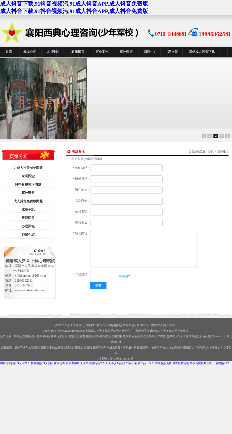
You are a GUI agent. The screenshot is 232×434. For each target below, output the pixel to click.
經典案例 (102, 52)
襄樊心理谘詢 (66, 347)
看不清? (124, 276)
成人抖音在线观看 (54, 363)
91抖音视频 (35, 363)
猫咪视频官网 (180, 363)
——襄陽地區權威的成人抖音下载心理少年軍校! (159, 330)
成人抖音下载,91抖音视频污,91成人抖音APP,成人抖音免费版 (74, 4)
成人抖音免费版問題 (28, 201)
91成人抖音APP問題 (27, 168)
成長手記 (28, 209)
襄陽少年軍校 (157, 336)
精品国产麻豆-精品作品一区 (134, 363)
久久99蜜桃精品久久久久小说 (98, 363)
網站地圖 (5, 363)
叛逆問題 (28, 218)
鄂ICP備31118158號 (121, 358)
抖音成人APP (19, 363)
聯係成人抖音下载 (202, 52)
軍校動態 (126, 52)
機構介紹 (29, 52)
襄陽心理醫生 (22, 336)
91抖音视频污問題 (28, 184)
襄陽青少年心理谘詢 (27, 347)
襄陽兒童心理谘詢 (137, 336)
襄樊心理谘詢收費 (114, 336)
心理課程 (28, 226)
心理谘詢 (174, 347)
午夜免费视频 (198, 363)
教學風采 (77, 52)
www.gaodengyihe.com (71, 330)
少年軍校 (156, 347)
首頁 (9, 52)
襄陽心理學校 (94, 336)
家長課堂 (28, 176)
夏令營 (173, 52)
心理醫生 (53, 52)
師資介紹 (28, 234)
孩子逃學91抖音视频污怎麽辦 (49, 336)
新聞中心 (150, 52)
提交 (98, 285)
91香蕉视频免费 (162, 363)
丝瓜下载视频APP (218, 363)
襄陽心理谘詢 (76, 336)
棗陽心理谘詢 (83, 347)
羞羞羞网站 (73, 363)
